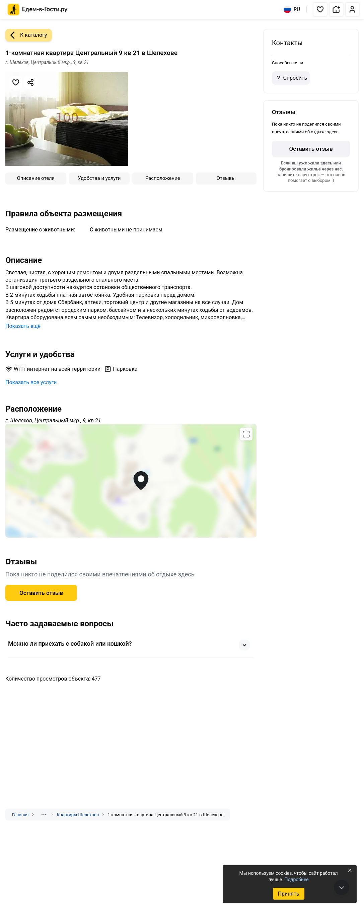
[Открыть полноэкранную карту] (131, 481)
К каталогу (26, 35)
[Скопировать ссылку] (30, 82)
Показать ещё (23, 326)
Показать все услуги (31, 382)
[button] (320, 9)
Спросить (290, 78)
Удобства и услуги (99, 178)
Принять (288, 894)
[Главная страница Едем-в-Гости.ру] (37, 9)
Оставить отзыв (41, 592)
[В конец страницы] (341, 887)
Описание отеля (36, 178)
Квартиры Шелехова (78, 814)
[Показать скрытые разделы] (44, 815)
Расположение (162, 178)
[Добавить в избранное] (15, 82)
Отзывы (226, 178)
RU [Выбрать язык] (292, 9)
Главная (20, 814)
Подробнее (296, 879)
